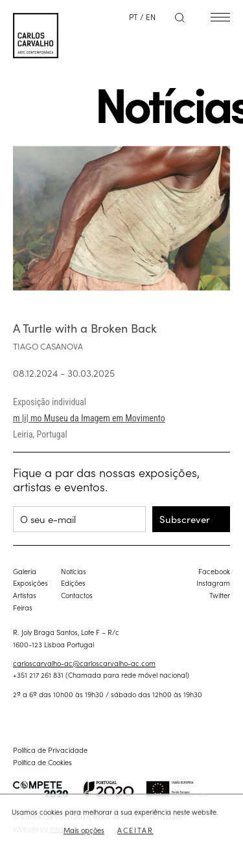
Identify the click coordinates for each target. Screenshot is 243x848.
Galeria (24, 571)
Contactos (77, 595)
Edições (73, 582)
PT (133, 16)
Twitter (219, 595)
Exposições (30, 582)
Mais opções (84, 830)
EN (151, 16)
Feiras (22, 607)
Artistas (24, 595)
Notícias (73, 571)
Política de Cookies (42, 762)
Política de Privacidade (50, 749)
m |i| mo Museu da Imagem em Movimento (89, 424)
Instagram (213, 582)
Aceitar (135, 830)
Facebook (214, 571)
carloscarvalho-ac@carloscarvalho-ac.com (84, 663)
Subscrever (184, 519)
